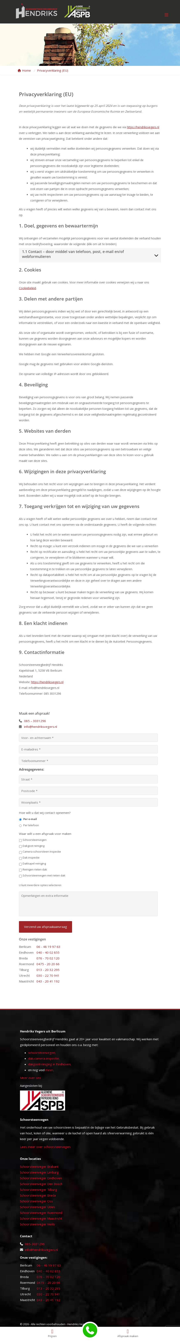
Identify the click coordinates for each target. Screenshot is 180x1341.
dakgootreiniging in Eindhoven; (49, 1064)
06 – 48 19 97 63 (49, 1265)
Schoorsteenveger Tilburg (38, 1189)
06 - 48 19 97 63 (48, 947)
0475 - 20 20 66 (48, 964)
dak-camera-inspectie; (44, 1058)
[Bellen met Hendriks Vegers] (90, 1330)
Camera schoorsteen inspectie (42, 851)
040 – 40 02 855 (48, 1271)
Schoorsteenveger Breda (38, 1195)
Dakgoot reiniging (33, 846)
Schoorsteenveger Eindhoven (41, 1178)
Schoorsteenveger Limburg (39, 1172)
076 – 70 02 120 (48, 1277)
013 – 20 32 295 (48, 1288)
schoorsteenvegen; (42, 1053)
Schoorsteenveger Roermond (41, 1213)
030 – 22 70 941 (48, 1294)
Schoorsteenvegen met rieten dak (44, 875)
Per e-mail (30, 819)
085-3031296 (35, 1244)
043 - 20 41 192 (48, 981)
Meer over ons (30, 1078)
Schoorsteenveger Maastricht (41, 1218)
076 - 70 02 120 (48, 958)
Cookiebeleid (27, 288)
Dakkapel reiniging (34, 863)
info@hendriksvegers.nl (40, 727)
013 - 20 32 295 (48, 970)
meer (49, 1070)
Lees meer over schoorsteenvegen (45, 1147)
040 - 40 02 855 (48, 952)
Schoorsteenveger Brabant (39, 1166)
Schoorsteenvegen (35, 840)
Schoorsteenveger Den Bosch (41, 1184)
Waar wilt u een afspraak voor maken (45, 834)
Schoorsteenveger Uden (37, 1207)
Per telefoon (31, 825)
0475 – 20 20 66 (48, 1282)
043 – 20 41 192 (48, 1300)
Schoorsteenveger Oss (36, 1201)
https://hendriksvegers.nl (143, 127)
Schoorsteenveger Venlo (37, 1224)
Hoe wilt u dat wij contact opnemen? (45, 813)
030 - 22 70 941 (48, 975)
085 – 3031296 (35, 721)
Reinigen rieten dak (35, 869)
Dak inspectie (31, 857)
